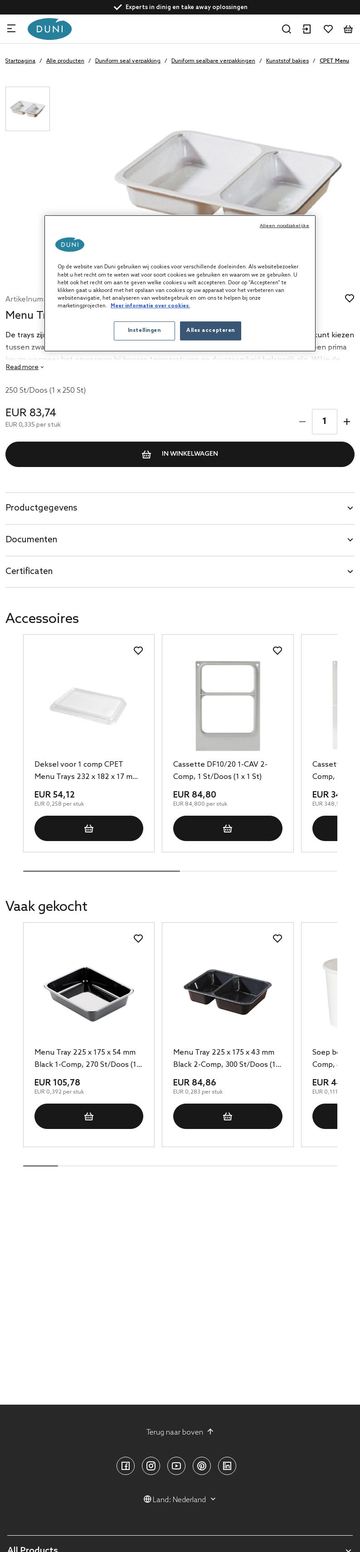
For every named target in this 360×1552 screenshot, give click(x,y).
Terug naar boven (180, 1432)
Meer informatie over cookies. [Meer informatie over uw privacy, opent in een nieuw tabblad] (150, 306)
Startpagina (20, 61)
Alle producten (65, 61)
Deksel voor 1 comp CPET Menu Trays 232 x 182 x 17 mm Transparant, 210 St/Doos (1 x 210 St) (86, 771)
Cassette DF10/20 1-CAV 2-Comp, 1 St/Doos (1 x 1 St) (220, 770)
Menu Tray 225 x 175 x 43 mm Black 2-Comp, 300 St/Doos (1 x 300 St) (227, 1059)
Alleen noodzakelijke (284, 226)
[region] (180, 283)
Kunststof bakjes (287, 61)
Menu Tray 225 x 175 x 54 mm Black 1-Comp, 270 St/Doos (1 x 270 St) (88, 1059)
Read (22, 367)
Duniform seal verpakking (128, 61)
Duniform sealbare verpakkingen (213, 61)
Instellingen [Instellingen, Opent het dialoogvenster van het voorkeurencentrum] (144, 330)
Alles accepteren (210, 330)
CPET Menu (334, 61)
